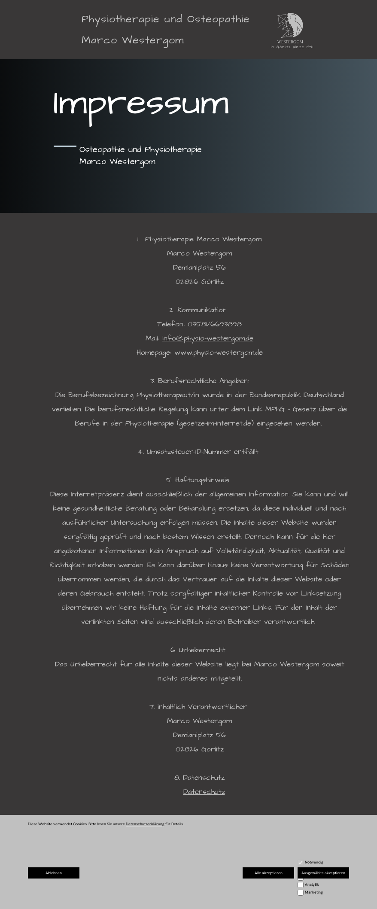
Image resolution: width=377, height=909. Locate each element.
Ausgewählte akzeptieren (323, 873)
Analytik (312, 884)
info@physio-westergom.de (207, 338)
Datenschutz (204, 792)
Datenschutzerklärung (145, 824)
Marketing (314, 892)
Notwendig (314, 862)
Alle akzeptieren (269, 873)
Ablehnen (54, 873)
